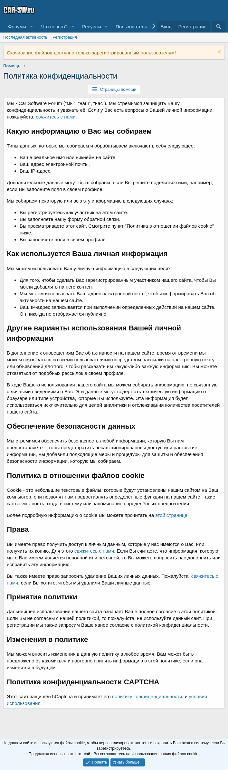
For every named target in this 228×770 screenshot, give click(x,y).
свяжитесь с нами (55, 116)
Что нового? (54, 26)
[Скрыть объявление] (218, 52)
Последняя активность (25, 37)
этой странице (171, 515)
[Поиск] (218, 27)
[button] (31, 27)
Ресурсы (91, 26)
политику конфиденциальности (147, 696)
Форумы (17, 26)
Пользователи (131, 26)
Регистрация (64, 37)
